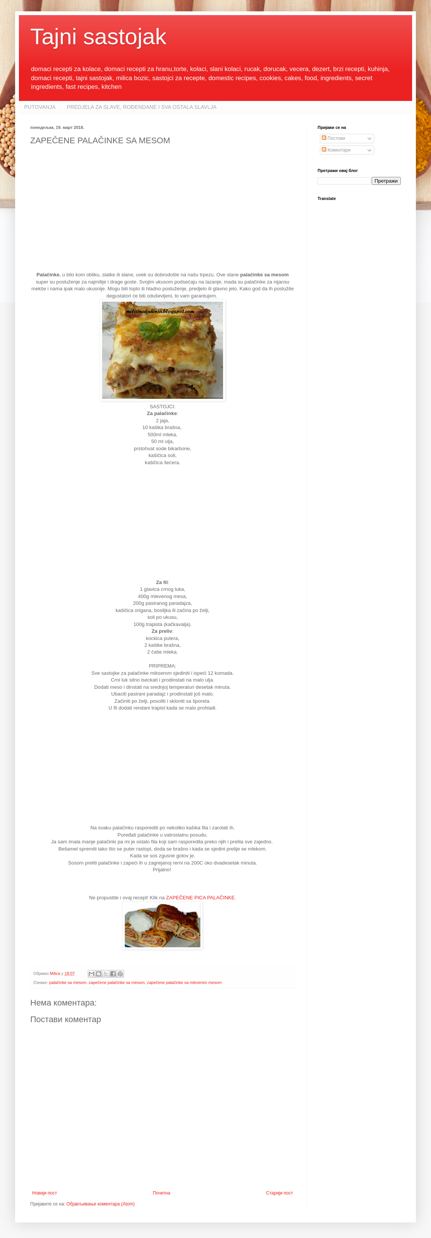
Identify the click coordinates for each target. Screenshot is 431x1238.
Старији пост (279, 1193)
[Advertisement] (162, 212)
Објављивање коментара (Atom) (101, 1204)
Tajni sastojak (98, 36)
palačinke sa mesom (67, 982)
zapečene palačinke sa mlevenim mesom (184, 982)
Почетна (161, 1193)
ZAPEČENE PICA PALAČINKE (200, 897)
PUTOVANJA (40, 107)
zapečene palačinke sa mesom (117, 982)
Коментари (336, 150)
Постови (333, 138)
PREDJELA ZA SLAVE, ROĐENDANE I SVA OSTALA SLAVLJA (142, 107)
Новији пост (44, 1193)
